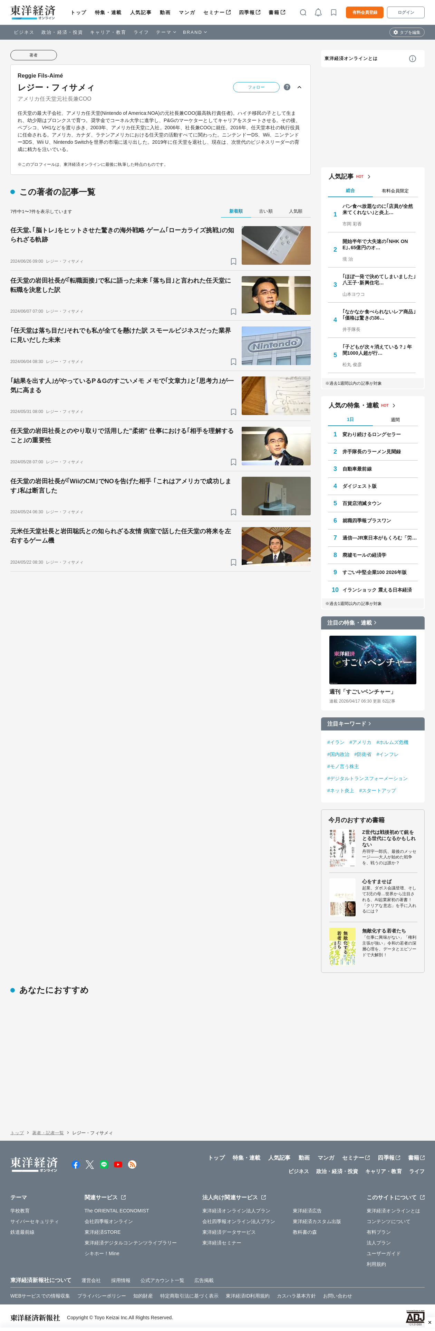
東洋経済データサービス (229, 1232)
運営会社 (91, 1280)
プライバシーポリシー (101, 1296)
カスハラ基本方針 (296, 1296)
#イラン (336, 742)
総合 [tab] (350, 190)
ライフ (141, 32)
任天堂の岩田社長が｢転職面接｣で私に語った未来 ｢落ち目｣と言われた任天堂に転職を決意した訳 (120, 285)
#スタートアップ (377, 790)
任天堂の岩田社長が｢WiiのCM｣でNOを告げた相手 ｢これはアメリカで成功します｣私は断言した (120, 486)
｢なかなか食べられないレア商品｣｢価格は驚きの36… (379, 315)
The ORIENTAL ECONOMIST (117, 1210)
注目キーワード (346, 724)
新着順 (236, 211)
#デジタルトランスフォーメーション (367, 778)
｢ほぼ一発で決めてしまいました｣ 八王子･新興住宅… (379, 279)
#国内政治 (338, 754)
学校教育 (20, 1210)
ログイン (406, 12)
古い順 (265, 211)
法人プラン (379, 1243)
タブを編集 (410, 32)
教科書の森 (305, 1232)
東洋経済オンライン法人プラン (236, 1210)
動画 (165, 12)
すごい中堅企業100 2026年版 (374, 572)
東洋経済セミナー (221, 1243)
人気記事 (141, 12)
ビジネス (24, 32)
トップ (78, 12)
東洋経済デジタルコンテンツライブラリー (131, 1243)
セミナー (214, 12)
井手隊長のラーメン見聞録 (371, 451)
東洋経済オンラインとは (351, 58)
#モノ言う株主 (343, 766)
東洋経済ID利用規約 (248, 1296)
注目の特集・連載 (349, 623)
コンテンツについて (388, 1221)
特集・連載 (108, 12)
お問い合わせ (337, 1296)
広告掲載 (204, 1280)
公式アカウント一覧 (162, 1280)
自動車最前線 (357, 469)
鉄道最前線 (22, 1232)
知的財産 (143, 1296)
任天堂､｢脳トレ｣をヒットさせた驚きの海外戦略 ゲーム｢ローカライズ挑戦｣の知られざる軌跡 (122, 235)
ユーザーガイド (384, 1253)
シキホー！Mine (102, 1253)
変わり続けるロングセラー (371, 434)
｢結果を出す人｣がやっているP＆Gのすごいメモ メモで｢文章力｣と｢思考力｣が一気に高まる (122, 385)
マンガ (187, 12)
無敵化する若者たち (384, 931)
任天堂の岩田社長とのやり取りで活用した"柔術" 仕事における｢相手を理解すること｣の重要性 (122, 435)
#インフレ (387, 754)
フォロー (256, 87)
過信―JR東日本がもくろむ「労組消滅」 (380, 538)
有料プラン (379, 1232)
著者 (33, 55)
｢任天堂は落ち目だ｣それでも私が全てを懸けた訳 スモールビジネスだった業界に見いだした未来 (120, 335)
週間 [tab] (395, 419)
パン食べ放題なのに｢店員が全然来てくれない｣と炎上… (377, 209)
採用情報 (120, 1280)
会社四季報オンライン (109, 1221)
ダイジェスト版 (359, 486)
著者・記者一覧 (48, 1133)
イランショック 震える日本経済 (377, 590)
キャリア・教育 (108, 32)
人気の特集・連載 (354, 405)
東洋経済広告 (307, 1210)
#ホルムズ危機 (392, 742)
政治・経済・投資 (62, 32)
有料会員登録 (364, 12)
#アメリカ (360, 742)
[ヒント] (287, 87)
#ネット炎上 (340, 790)
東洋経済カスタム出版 (317, 1221)
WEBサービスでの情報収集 (40, 1296)
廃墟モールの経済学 (364, 555)
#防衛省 (362, 754)
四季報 (247, 12)
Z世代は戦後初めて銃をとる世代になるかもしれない (389, 838)
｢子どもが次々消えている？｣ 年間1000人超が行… (377, 350)
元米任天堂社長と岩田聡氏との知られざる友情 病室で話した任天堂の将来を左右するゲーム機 (120, 536)
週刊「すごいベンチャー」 (362, 692)
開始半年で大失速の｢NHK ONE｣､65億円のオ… (375, 244)
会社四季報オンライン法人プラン (239, 1221)
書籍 (274, 12)
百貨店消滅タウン (361, 503)
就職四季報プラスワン (366, 520)
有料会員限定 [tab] (395, 190)
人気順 (295, 211)
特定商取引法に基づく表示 (189, 1296)
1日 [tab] (350, 419)
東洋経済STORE (103, 1232)
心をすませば (377, 881)
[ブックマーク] (233, 261)
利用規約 (376, 1264)
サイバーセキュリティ (34, 1221)
